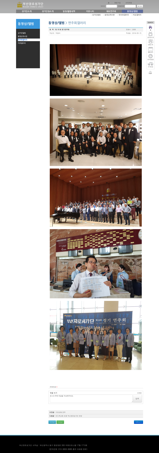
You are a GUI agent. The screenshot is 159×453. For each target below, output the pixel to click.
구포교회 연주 (61, 412)
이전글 (52, 422)
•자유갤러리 (136, 15)
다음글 (60, 422)
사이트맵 (129, 3)
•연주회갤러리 (123, 15)
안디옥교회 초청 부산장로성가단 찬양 (69, 416)
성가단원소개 (48, 11)
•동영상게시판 (109, 15)
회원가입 (117, 3)
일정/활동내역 (69, 11)
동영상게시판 (22, 36)
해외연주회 (111, 11)
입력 (137, 398)
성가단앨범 (22, 33)
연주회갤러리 (22, 40)
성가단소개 (26, 11)
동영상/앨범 (132, 11)
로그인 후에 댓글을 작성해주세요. (91, 398)
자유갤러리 (22, 43)
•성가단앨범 (95, 15)
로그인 (140, 6)
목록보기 (138, 422)
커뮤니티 (90, 11)
